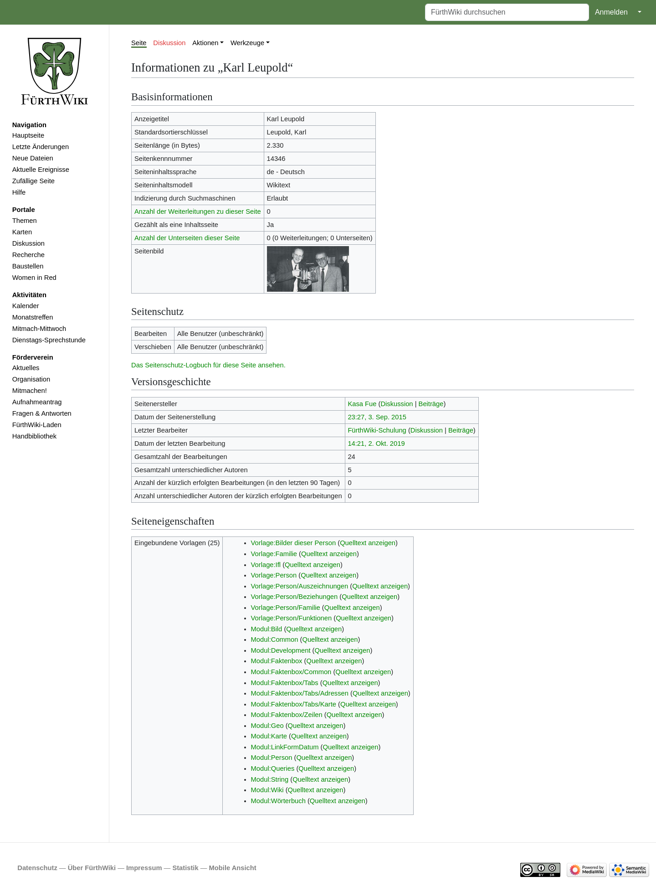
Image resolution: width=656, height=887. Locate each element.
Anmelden (611, 12)
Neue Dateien (32, 158)
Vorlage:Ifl (266, 564)
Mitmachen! (29, 390)
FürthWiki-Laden (37, 424)
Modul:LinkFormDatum (285, 747)
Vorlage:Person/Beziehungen (294, 596)
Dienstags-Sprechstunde (49, 340)
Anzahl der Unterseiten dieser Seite (187, 238)
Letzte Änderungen (40, 146)
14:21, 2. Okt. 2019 (376, 443)
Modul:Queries (273, 768)
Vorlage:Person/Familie (285, 607)
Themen (24, 220)
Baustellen (28, 266)
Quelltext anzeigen (367, 543)
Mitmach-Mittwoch (39, 328)
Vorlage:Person (274, 575)
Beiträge (431, 403)
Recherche (28, 254)
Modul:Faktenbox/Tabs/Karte (293, 704)
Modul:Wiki (267, 790)
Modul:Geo (267, 725)
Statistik (185, 868)
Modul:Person (271, 757)
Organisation (31, 379)
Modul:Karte (269, 736)
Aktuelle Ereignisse (40, 169)
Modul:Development (281, 650)
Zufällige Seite (33, 181)
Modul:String (270, 779)
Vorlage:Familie (274, 553)
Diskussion (28, 243)
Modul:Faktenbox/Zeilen (287, 714)
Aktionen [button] (205, 42)
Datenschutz (37, 868)
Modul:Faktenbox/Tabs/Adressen (299, 693)
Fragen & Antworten (42, 413)
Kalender (25, 305)
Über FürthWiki (92, 868)
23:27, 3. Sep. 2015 (377, 417)
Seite (139, 42)
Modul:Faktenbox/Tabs (284, 682)
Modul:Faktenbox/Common (291, 672)
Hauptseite (28, 135)
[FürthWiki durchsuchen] (507, 12)
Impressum (144, 868)
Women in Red (34, 277)
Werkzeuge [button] (247, 42)
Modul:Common (274, 639)
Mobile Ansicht (232, 868)
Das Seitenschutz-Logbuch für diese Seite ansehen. (208, 365)
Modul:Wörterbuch (278, 800)
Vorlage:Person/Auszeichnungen (299, 586)
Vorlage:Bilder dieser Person (293, 543)
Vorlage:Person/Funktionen (291, 618)
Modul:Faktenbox (276, 661)
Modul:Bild (266, 629)
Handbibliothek (34, 436)
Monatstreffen (32, 317)
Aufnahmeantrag (37, 402)
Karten (22, 232)
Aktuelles (26, 367)
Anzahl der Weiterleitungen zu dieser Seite (197, 211)
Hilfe (19, 192)
